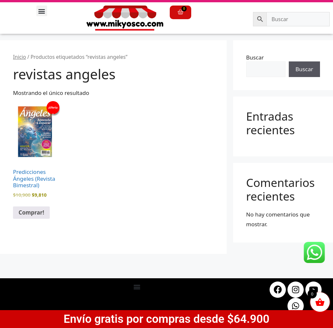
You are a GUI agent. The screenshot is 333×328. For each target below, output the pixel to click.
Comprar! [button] (31, 212)
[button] (41, 11)
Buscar (255, 57)
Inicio (19, 56)
